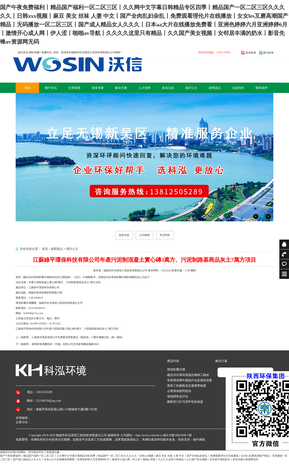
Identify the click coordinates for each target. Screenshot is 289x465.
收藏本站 (46, 52)
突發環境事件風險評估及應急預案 (189, 380)
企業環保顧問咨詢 (179, 391)
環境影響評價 (176, 369)
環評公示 (72, 249)
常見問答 (165, 235)
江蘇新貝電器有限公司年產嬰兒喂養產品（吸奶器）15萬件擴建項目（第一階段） (78, 337)
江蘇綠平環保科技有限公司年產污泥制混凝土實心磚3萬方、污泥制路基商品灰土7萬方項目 (67, 328)
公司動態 (144, 235)
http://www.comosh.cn (149, 435)
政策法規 (124, 235)
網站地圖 (34, 52)
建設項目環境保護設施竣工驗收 (188, 375)
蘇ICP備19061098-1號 (177, 435)
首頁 (45, 249)
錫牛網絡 (199, 439)
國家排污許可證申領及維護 (185, 401)
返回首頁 (23, 52)
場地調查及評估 (177, 396)
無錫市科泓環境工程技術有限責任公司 (81, 435)
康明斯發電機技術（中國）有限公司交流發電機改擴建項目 (65, 344)
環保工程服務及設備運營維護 (186, 385)
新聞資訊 (57, 249)
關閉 (193, 270)
